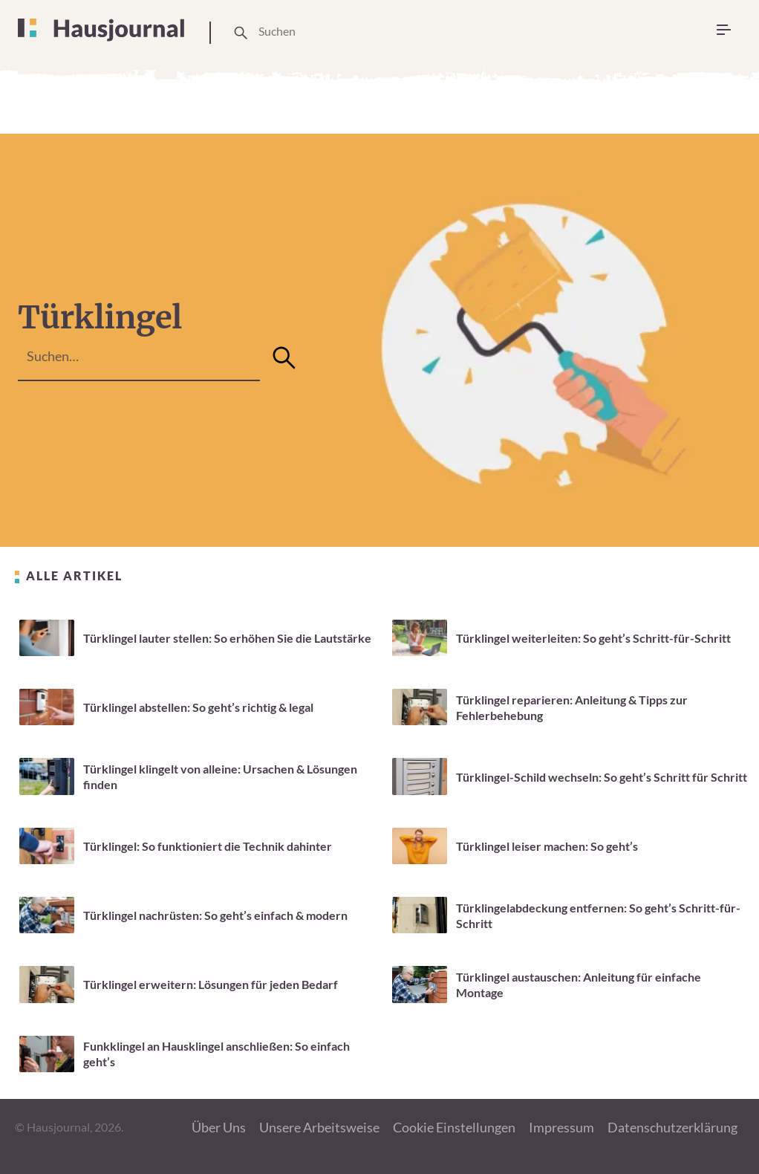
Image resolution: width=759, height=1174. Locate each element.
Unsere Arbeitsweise (319, 1127)
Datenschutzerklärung (672, 1127)
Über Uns (219, 1127)
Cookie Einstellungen (454, 1127)
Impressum (561, 1127)
